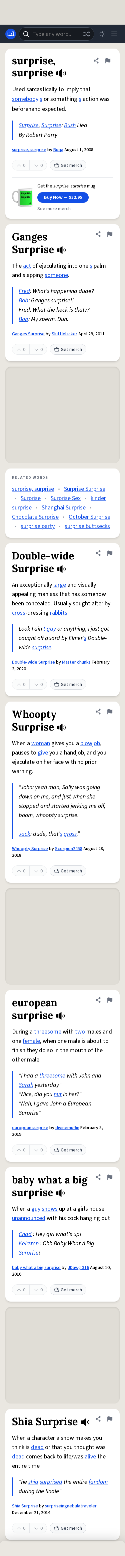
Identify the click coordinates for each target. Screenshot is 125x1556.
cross (18, 613)
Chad (25, 1234)
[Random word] (86, 34)
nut (58, 1094)
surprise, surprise (29, 150)
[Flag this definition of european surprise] (109, 1000)
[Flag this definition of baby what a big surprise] (109, 1177)
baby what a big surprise (36, 1267)
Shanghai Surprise (64, 507)
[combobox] (56, 34)
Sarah (26, 1085)
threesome (47, 1032)
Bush (70, 125)
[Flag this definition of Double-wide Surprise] (109, 553)
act (27, 266)
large (59, 585)
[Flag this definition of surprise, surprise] (107, 60)
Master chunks (76, 662)
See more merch (54, 208)
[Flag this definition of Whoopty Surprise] (109, 711)
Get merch (68, 165)
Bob (23, 300)
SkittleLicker (64, 334)
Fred (24, 291)
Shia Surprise (25, 1506)
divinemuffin (67, 1127)
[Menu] (114, 34)
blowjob (90, 743)
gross (70, 834)
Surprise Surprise (84, 489)
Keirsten (29, 1243)
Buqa (58, 150)
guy (35, 1209)
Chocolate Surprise (35, 517)
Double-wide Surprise (33, 662)
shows (50, 1209)
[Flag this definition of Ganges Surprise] (109, 234)
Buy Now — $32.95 (63, 197)
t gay (49, 629)
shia (33, 1482)
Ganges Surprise (28, 334)
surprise (41, 647)
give (43, 753)
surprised (51, 1482)
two (80, 1032)
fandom (98, 1482)
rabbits (58, 613)
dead (37, 1447)
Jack (24, 834)
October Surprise (89, 517)
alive (90, 1456)
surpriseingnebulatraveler (71, 1506)
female (31, 1041)
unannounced (28, 1218)
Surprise (29, 125)
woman (40, 743)
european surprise (30, 1127)
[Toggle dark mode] (102, 34)
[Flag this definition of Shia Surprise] (109, 1418)
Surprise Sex (66, 498)
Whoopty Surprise (30, 848)
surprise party (38, 526)
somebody (25, 99)
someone (56, 275)
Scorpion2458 (68, 848)
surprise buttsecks (87, 526)
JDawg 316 (78, 1267)
